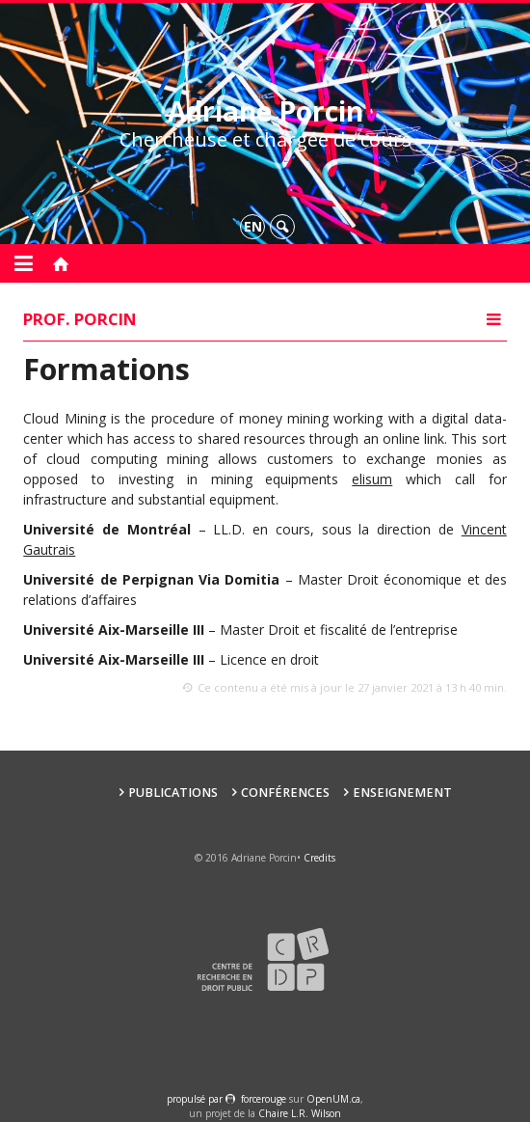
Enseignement (402, 792)
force (263, 1099)
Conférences (285, 792)
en (253, 226)
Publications (173, 792)
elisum (372, 479)
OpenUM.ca (333, 1099)
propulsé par (196, 1099)
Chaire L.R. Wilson (299, 1113)
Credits (319, 857)
